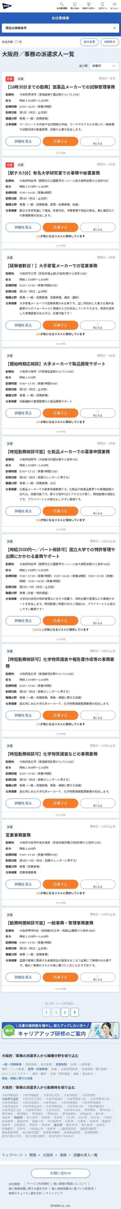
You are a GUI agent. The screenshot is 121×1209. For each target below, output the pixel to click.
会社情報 (14, 1184)
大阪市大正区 (10, 1099)
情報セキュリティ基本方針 (25, 1193)
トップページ (12, 1155)
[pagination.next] (75, 1012)
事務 (63, 1155)
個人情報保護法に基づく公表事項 (72, 1188)
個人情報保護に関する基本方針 (28, 1188)
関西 (32, 1155)
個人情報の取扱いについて (70, 1183)
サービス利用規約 (38, 1183)
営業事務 (61, 1064)
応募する (60, 141)
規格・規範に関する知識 (17, 1078)
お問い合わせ (60, 1173)
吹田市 (18, 1117)
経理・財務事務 (37, 1069)
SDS (76, 1073)
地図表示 (109, 42)
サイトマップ (54, 1193)
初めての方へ (88, 6)
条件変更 (89, 42)
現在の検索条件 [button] (16, 28)
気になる (75, 6)
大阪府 (48, 1155)
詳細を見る (23, 141)
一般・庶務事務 (11, 1064)
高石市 (58, 1125)
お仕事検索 (62, 6)
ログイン (102, 6)
